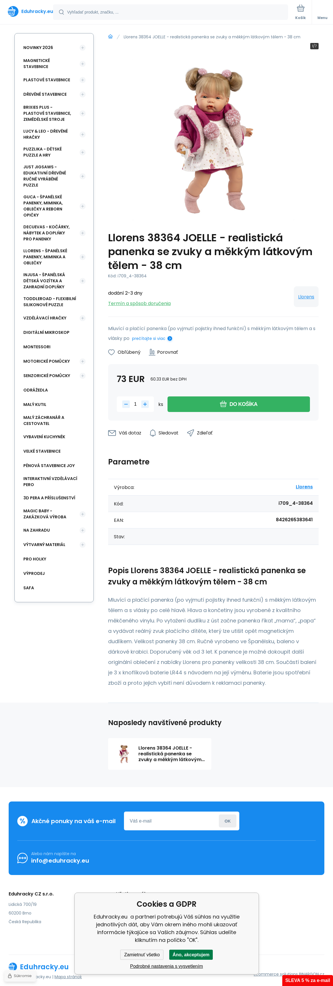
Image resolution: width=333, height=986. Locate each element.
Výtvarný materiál (44, 544)
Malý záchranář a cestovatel (43, 420)
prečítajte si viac (148, 338)
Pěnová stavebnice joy (49, 465)
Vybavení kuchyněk (44, 437)
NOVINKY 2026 (38, 47)
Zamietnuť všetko (142, 954)
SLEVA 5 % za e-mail (307, 980)
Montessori (36, 347)
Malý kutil (34, 404)
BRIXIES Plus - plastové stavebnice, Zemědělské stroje (47, 113)
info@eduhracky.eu (60, 861)
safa (28, 588)
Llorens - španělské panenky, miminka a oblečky (45, 257)
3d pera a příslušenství (49, 498)
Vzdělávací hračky (44, 318)
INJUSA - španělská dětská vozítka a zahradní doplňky (44, 281)
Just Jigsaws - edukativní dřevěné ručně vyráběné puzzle (44, 176)
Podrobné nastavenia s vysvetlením (166, 966)
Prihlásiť (227, 820)
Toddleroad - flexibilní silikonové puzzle (49, 302)
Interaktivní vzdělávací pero (50, 482)
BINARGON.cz (311, 974)
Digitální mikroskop (46, 332)
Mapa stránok (68, 977)
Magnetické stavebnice (36, 63)
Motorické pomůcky (46, 361)
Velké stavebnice (42, 451)
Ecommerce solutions (276, 974)
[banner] (27, 11)
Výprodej (34, 573)
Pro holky (34, 559)
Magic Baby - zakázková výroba (44, 514)
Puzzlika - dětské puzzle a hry (42, 152)
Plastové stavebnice (46, 80)
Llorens (306, 296)
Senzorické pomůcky (46, 376)
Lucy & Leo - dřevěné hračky (45, 134)
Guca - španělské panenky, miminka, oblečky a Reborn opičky (43, 206)
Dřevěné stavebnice (45, 94)
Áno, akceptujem (190, 954)
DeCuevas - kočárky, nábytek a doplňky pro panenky (46, 233)
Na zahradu (36, 530)
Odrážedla (35, 390)
